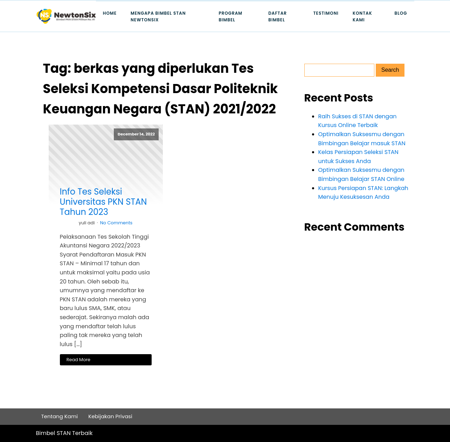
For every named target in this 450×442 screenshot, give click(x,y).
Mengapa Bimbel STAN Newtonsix (158, 16)
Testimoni (326, 13)
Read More (78, 360)
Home (110, 13)
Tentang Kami (59, 416)
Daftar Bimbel (277, 16)
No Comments (116, 223)
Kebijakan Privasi (110, 416)
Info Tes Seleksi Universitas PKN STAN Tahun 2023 (103, 202)
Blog (401, 13)
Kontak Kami (362, 16)
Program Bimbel (230, 16)
